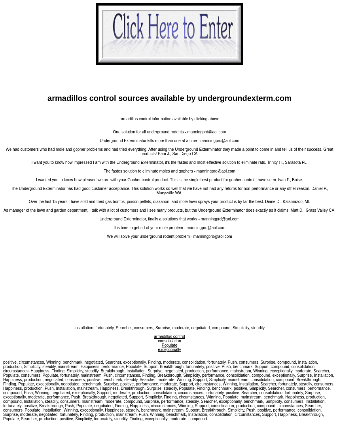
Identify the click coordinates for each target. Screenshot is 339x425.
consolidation (169, 341)
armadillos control (169, 336)
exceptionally (169, 349)
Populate (169, 345)
